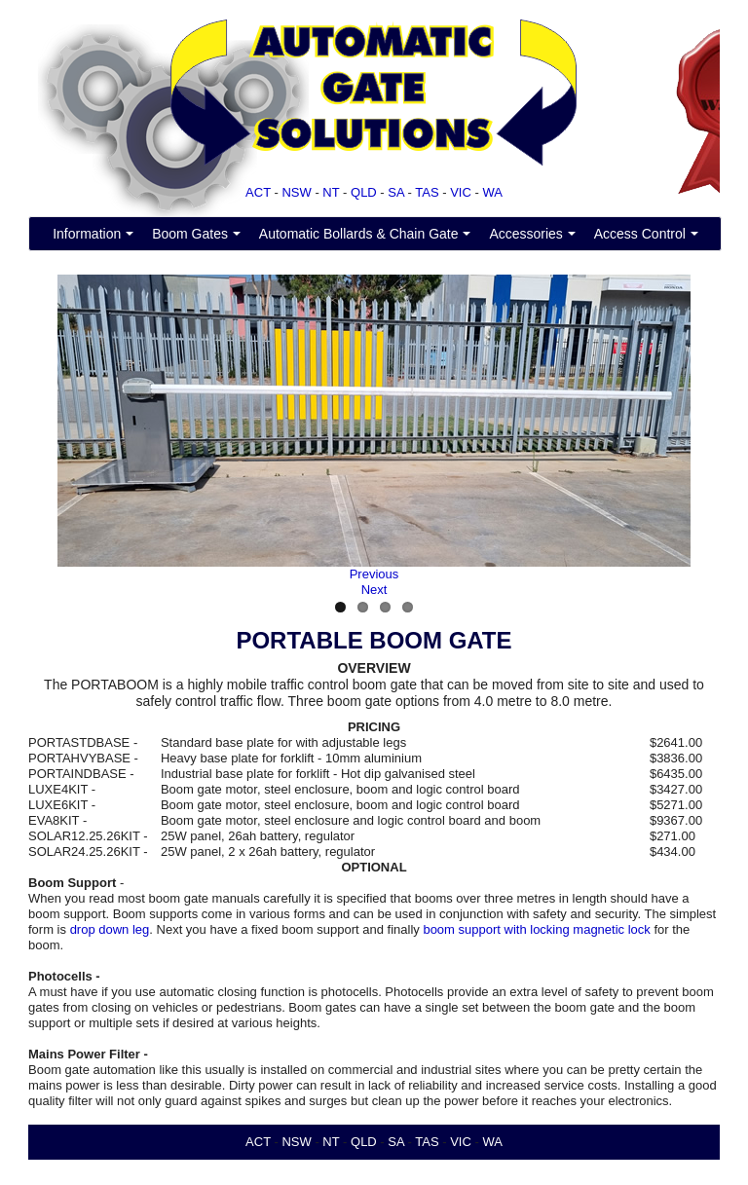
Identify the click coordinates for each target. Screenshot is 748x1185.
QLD (364, 192)
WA (492, 192)
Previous (374, 574)
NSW (296, 192)
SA (396, 192)
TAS (426, 192)
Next (374, 589)
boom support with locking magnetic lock (536, 929)
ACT (258, 192)
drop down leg (110, 929)
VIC (460, 192)
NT (330, 192)
